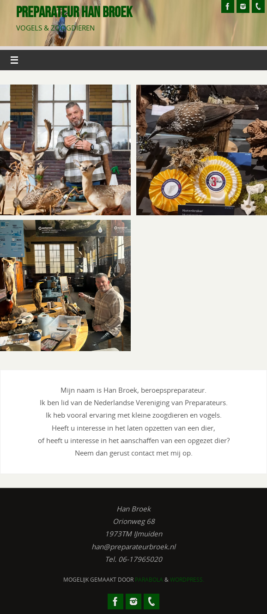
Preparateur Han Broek (74, 12)
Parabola (149, 580)
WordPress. (187, 580)
